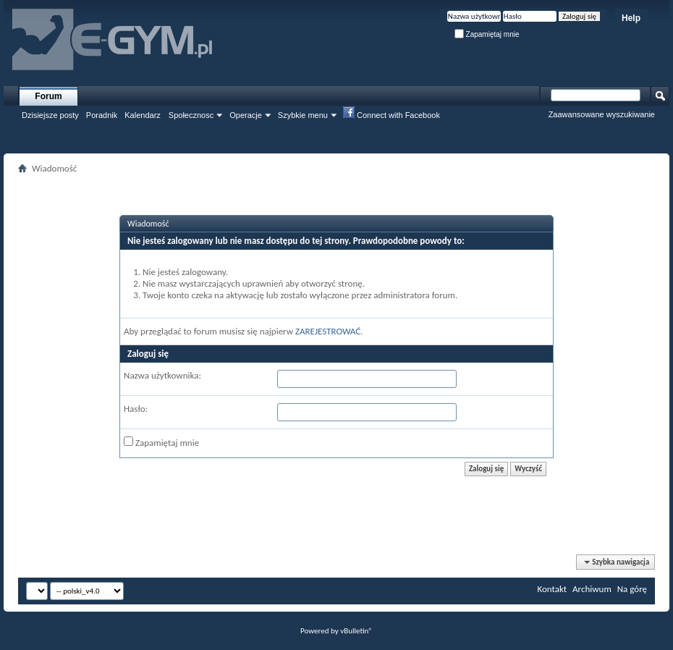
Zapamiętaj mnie (487, 34)
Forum (48, 96)
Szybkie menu (303, 115)
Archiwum (591, 588)
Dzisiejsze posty (50, 115)
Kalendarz (142, 115)
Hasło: (136, 408)
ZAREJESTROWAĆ (327, 331)
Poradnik (101, 115)
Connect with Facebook (391, 114)
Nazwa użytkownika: (162, 375)
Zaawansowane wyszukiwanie (602, 114)
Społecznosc (191, 115)
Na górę (632, 588)
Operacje (245, 115)
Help (631, 18)
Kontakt (552, 588)
